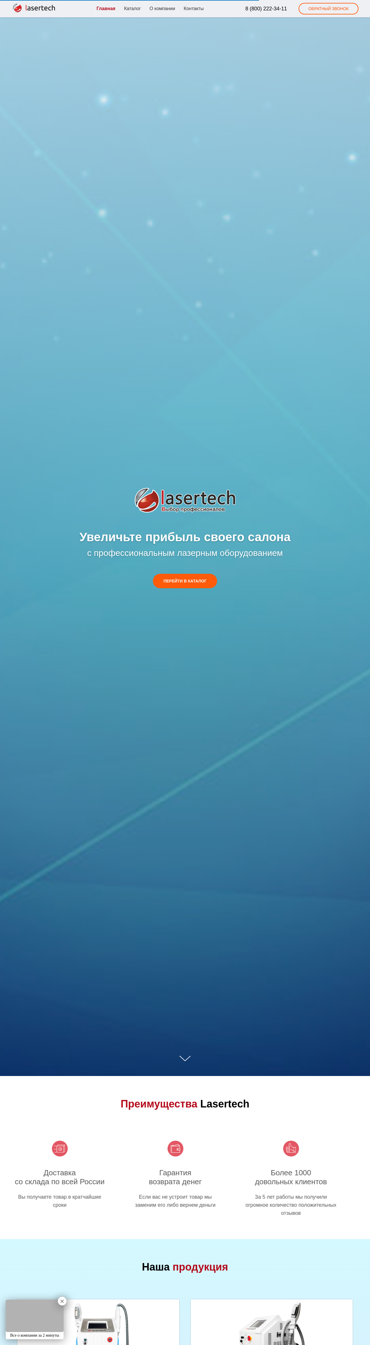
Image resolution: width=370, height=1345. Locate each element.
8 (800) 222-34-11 (266, 9)
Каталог (132, 8)
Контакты (194, 8)
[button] (328, 8)
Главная (106, 8)
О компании (162, 8)
